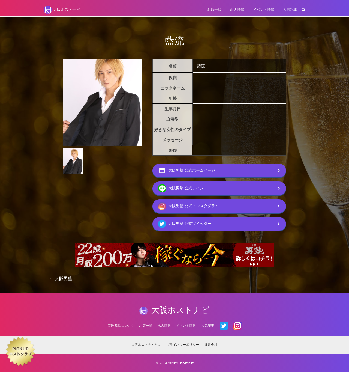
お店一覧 (214, 10)
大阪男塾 (63, 278)
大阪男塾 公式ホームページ (186, 170)
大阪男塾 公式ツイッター (184, 224)
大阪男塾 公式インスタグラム (188, 206)
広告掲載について (120, 325)
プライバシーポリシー (182, 344)
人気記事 (290, 10)
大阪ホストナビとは (146, 344)
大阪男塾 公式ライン (181, 188)
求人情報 (237, 10)
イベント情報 (263, 10)
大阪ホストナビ (62, 10)
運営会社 (211, 344)
